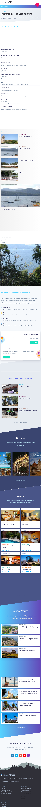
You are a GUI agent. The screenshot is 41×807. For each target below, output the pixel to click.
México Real (4, 804)
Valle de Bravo (4, 6)
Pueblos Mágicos (5, 806)
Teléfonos (3, 11)
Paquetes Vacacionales (26, 792)
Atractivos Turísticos (26, 788)
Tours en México (25, 790)
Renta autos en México (6, 793)
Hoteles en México (5, 790)
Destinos (4, 239)
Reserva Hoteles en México (7, 792)
